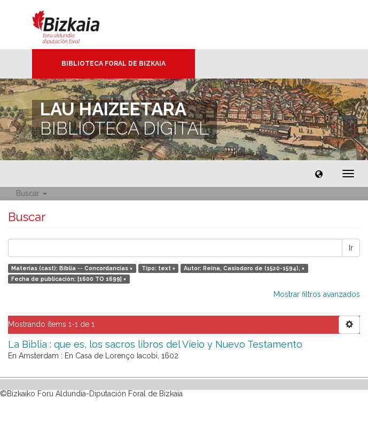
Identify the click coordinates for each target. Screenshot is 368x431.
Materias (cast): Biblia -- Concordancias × (71, 268)
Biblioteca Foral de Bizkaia (113, 63)
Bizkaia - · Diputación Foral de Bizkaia (77, 24)
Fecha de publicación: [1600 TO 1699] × (68, 279)
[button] (318, 173)
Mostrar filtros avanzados (316, 294)
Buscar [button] (31, 193)
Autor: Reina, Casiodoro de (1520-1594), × (244, 268)
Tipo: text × (158, 268)
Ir (351, 248)
